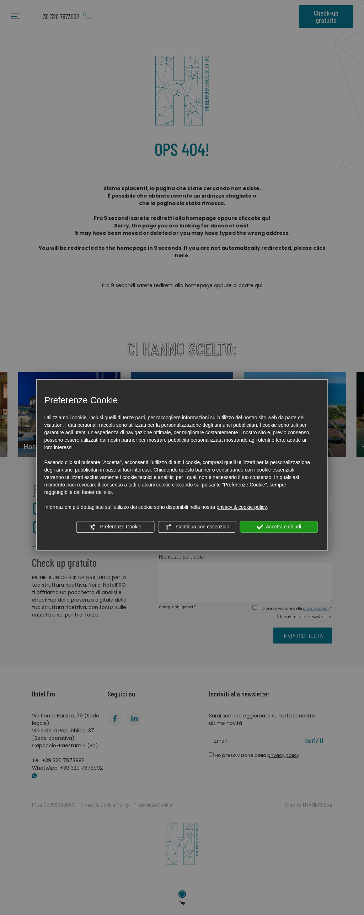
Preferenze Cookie (115, 527)
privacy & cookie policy (241, 507)
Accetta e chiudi (279, 527)
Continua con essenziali (197, 527)
